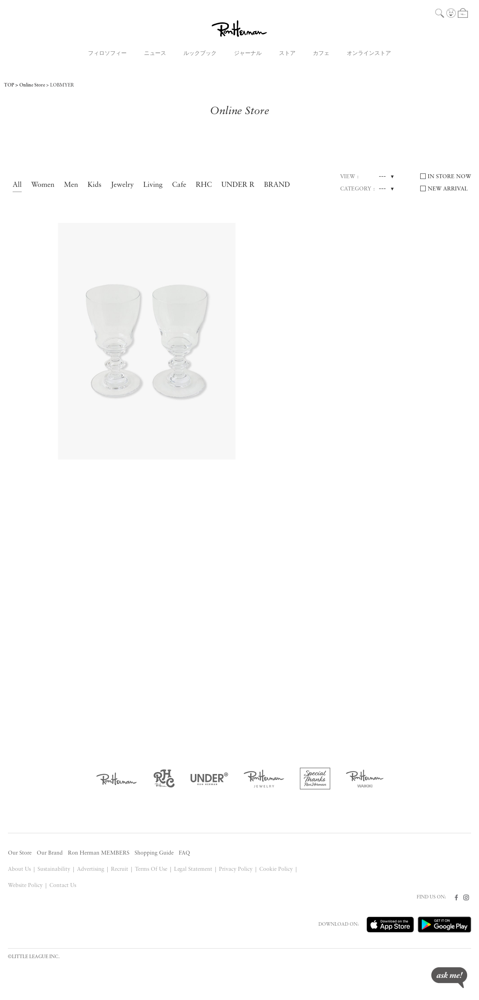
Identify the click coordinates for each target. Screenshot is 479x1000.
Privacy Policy (236, 869)
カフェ (321, 53)
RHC (204, 185)
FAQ (184, 853)
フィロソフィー (107, 53)
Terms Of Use (151, 869)
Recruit (119, 869)
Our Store (20, 853)
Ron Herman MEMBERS (98, 853)
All (17, 185)
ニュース (155, 53)
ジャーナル (248, 53)
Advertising (90, 869)
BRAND (277, 185)
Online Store (32, 85)
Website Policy (25, 886)
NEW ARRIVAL (448, 189)
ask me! (449, 977)
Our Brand (50, 853)
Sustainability (53, 869)
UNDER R (237, 185)
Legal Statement (193, 869)
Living (153, 185)
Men (71, 185)
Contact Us (62, 886)
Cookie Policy (276, 869)
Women (42, 185)
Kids (94, 185)
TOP (9, 85)
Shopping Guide (154, 853)
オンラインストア (369, 53)
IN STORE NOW (449, 177)
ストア (287, 53)
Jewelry (122, 185)
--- (382, 176)
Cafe (179, 185)
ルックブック (200, 53)
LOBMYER (62, 85)
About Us (19, 869)
